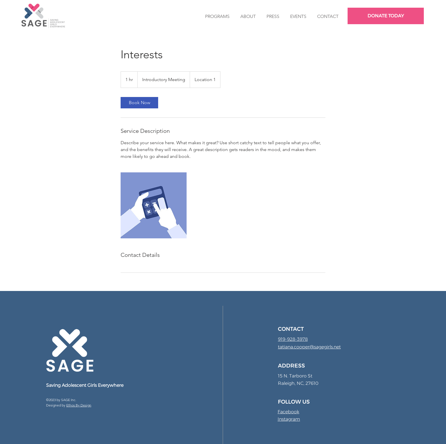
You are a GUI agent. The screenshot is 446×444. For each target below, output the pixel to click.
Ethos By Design (78, 405)
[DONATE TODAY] (386, 16)
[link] (139, 102)
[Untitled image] (154, 205)
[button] (217, 16)
